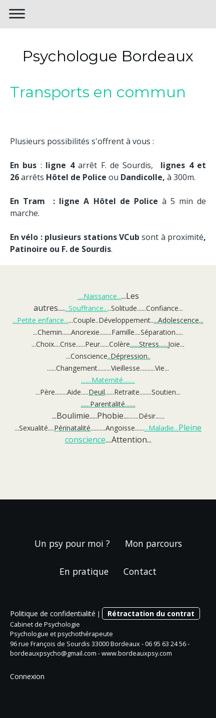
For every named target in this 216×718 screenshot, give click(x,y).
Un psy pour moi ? (72, 543)
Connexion (27, 676)
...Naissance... (99, 296)
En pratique (84, 571)
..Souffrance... (87, 308)
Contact (140, 571)
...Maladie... (161, 428)
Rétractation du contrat (151, 613)
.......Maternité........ (108, 380)
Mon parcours (153, 543)
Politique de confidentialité (53, 613)
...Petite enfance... (40, 320)
